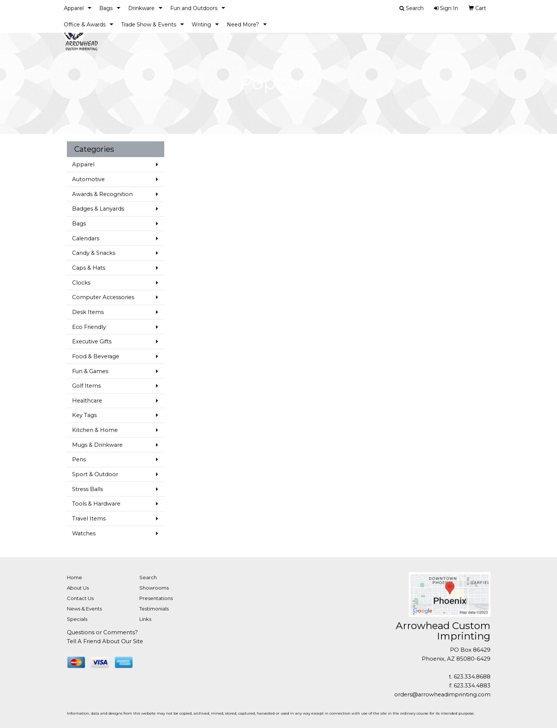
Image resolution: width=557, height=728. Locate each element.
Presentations (156, 598)
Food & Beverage (95, 356)
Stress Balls (87, 489)
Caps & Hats (88, 267)
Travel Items (89, 518)
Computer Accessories (103, 297)
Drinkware (141, 8)
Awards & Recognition (102, 194)
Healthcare (87, 400)
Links (145, 619)
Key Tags (84, 415)
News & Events (84, 609)
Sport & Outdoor (95, 474)
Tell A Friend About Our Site (105, 641)
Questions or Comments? (102, 632)
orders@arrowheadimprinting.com (442, 694)
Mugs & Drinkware (97, 445)
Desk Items (88, 312)
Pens (79, 459)
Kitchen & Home (95, 430)
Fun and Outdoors (193, 8)
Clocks (81, 282)
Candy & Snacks (93, 253)
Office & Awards (85, 24)
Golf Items (86, 385)
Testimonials (154, 609)
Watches (83, 533)
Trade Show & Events (148, 24)
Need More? (243, 24)
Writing (201, 24)
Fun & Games (90, 371)
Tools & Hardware (96, 503)
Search (148, 577)
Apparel (74, 8)
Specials (77, 619)
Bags (106, 8)
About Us (78, 588)
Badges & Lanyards (98, 208)
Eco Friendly (89, 327)
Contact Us (80, 598)
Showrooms (154, 588)
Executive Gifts (91, 341)
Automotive (88, 179)
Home (74, 577)
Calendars (85, 238)
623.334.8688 (472, 676)
